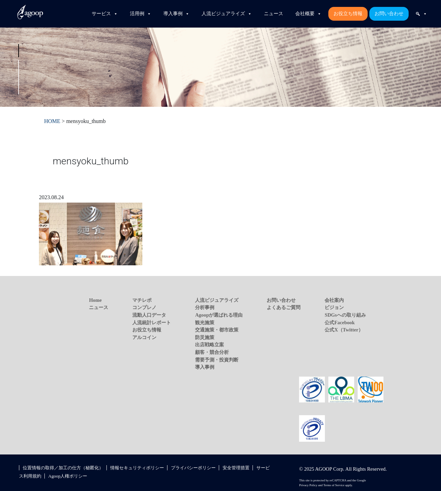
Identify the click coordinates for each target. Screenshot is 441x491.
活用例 (140, 14)
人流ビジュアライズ (227, 14)
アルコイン (144, 337)
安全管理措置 (236, 467)
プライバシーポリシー (193, 467)
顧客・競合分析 (212, 352)
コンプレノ (144, 307)
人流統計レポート (151, 322)
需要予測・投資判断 (216, 359)
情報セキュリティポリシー (137, 467)
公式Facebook (340, 322)
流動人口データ (149, 315)
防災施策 (204, 337)
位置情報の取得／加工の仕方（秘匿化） (63, 467)
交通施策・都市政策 (216, 330)
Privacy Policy (308, 485)
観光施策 (204, 322)
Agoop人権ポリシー (67, 476)
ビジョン (334, 307)
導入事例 (176, 14)
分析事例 (204, 307)
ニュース (273, 13)
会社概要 (308, 14)
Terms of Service (333, 485)
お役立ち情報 (348, 13)
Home (95, 300)
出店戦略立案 (209, 344)
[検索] (421, 14)
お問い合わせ (389, 13)
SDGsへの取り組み (345, 315)
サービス (105, 14)
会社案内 (334, 300)
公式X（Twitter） (344, 330)
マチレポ (142, 300)
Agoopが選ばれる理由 (219, 315)
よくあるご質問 (283, 307)
